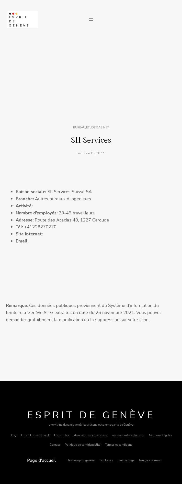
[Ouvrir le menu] (91, 19)
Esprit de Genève (91, 415)
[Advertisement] (91, 79)
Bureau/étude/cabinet (91, 127)
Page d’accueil (41, 460)
